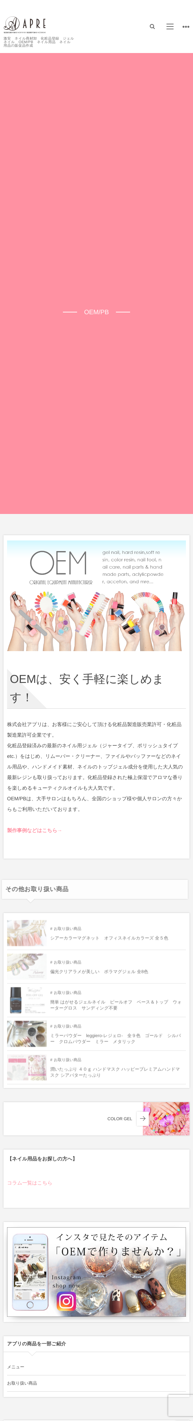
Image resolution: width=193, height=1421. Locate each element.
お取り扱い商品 (67, 931)
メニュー (15, 1366)
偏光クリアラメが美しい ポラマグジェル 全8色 (99, 974)
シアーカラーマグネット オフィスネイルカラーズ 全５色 (109, 940)
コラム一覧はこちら (29, 1183)
